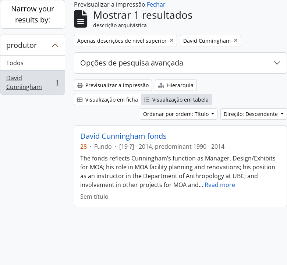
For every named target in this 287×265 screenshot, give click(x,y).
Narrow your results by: (32, 14)
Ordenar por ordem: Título (176, 113)
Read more (220, 185)
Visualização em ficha (107, 99)
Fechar (156, 4)
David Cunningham (32, 82)
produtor (21, 45)
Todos (15, 63)
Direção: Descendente (251, 113)
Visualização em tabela (176, 99)
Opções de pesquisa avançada (131, 63)
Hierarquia (176, 85)
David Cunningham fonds (123, 136)
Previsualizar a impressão (113, 85)
